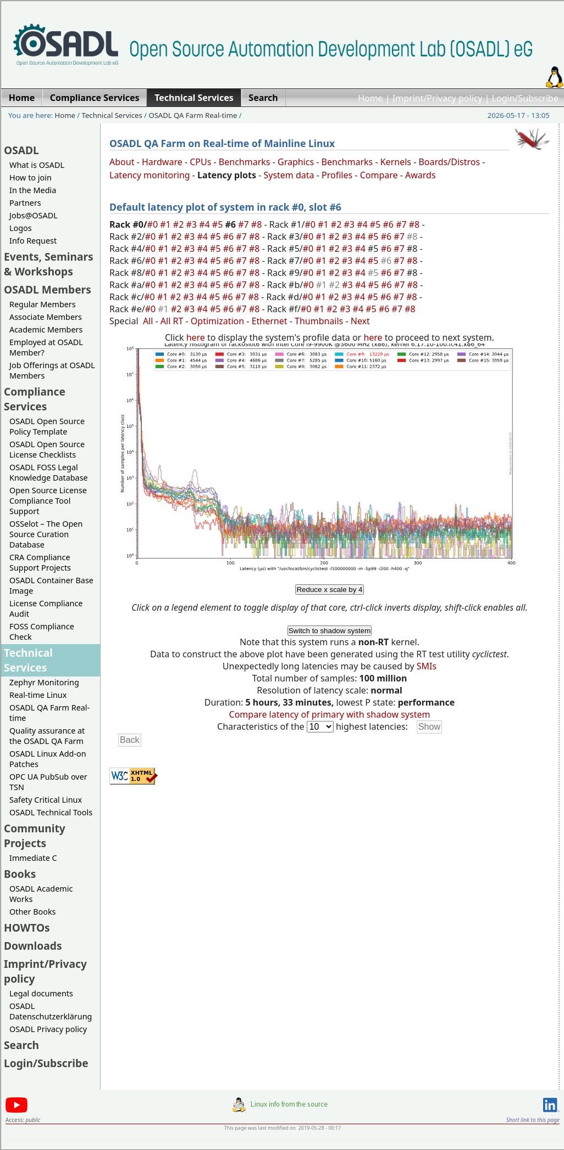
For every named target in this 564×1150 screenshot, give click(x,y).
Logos (20, 228)
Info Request (33, 240)
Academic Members (45, 329)
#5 (218, 224)
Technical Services (112, 115)
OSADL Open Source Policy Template (47, 426)
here (195, 337)
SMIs (426, 666)
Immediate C (33, 858)
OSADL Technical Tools (50, 812)
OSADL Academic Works (41, 893)
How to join (30, 177)
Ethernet (269, 321)
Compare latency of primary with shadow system (329, 714)
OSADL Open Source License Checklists (47, 449)
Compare (379, 175)
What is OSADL (36, 165)
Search (21, 1045)
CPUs (200, 162)
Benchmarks (244, 162)
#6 (389, 224)
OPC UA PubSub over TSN (48, 781)
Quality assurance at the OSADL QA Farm (47, 735)
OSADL (21, 150)
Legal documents (41, 993)
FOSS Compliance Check (41, 631)
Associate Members (45, 317)
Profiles (337, 175)
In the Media (32, 190)
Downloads (33, 945)
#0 (154, 224)
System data (288, 175)
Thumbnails (319, 321)
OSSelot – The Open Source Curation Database (45, 534)
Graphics (296, 162)
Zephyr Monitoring (44, 682)
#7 (244, 224)
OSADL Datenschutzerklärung (50, 1011)
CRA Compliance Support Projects (40, 562)
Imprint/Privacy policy (437, 98)
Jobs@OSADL (33, 215)
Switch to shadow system (330, 631)
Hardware (162, 162)
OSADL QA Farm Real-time (192, 115)
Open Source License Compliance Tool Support (48, 500)
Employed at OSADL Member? (46, 347)
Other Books (32, 911)
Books (20, 873)
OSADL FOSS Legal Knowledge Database (48, 472)
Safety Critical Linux (45, 799)
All (148, 321)
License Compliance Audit (45, 608)
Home (370, 98)
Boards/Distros (449, 162)
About (121, 162)
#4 (205, 224)
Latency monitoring (149, 175)
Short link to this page (533, 1120)
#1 (166, 224)
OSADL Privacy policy (48, 1029)
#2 (179, 224)
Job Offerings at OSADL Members (52, 370)
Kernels (395, 162)
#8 (257, 224)
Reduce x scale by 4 (329, 589)
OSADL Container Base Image (51, 585)
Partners (25, 203)
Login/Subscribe (525, 98)
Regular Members (42, 304)
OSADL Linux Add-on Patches (47, 758)
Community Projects (34, 835)
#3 (193, 224)
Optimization (217, 321)
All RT (172, 321)
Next (360, 321)
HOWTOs (27, 927)
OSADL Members (47, 289)
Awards (420, 175)
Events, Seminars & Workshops (48, 264)
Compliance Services (34, 399)
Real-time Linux (38, 695)
